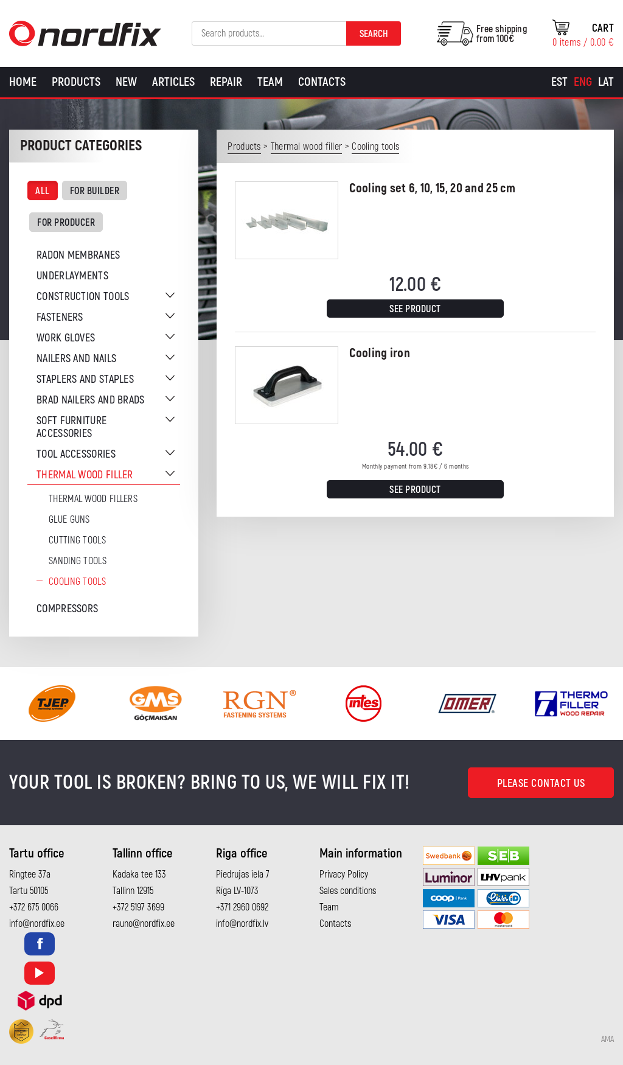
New (126, 81)
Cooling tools (77, 582)
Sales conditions (347, 891)
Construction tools (83, 297)
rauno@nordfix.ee (144, 924)
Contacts (322, 81)
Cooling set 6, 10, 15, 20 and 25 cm (432, 188)
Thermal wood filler (85, 475)
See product (415, 309)
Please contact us (541, 784)
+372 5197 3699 (138, 907)
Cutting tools (77, 540)
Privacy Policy (343, 874)
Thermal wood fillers (93, 499)
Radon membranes (78, 255)
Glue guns (69, 520)
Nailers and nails (76, 359)
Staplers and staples (85, 379)
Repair (226, 81)
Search (374, 34)
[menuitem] (559, 82)
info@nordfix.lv (242, 924)
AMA (607, 1039)
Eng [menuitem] (583, 81)
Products (76, 81)
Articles (173, 81)
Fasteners (60, 317)
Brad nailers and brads (91, 400)
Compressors (67, 609)
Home (23, 81)
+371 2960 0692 (242, 907)
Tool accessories (76, 454)
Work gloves (66, 338)
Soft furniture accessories (71, 427)
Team (270, 81)
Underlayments (72, 276)
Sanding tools (77, 561)
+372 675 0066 (33, 907)
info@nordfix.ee (36, 924)
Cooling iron (379, 353)
